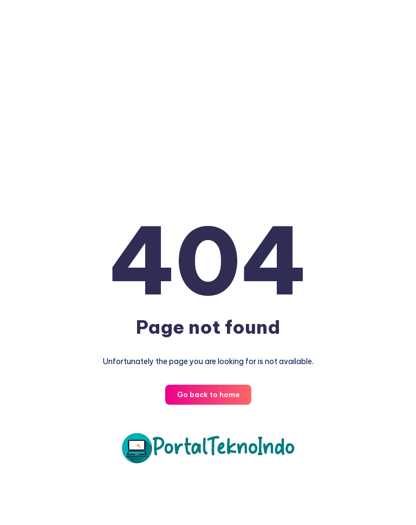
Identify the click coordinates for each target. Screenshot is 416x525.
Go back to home (208, 394)
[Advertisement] (208, 103)
